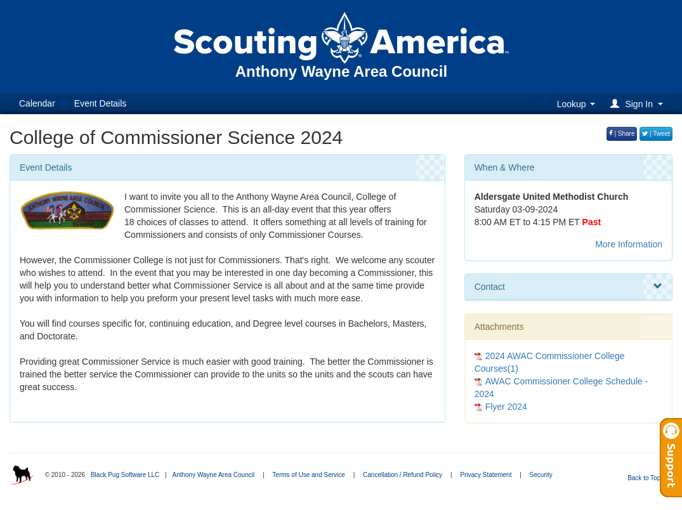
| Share (622, 133)
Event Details (100, 103)
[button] (638, 104)
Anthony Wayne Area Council (213, 474)
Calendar (37, 103)
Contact (568, 286)
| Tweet (656, 133)
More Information (628, 244)
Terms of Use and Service (308, 474)
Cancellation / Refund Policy (402, 474)
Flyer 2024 (506, 407)
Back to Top (648, 477)
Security (541, 474)
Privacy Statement (485, 474)
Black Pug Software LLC (125, 474)
